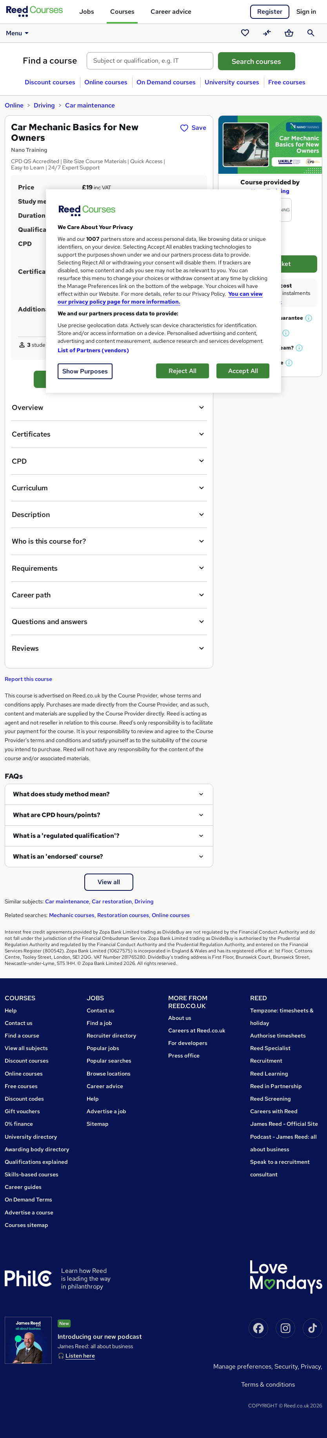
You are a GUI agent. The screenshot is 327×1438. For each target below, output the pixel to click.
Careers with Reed (274, 1111)
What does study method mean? (61, 794)
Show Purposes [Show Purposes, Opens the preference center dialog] (85, 371)
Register (269, 11)
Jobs (86, 11)
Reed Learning (269, 1073)
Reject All (182, 370)
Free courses (286, 82)
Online (14, 105)
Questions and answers (109, 621)
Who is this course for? (109, 541)
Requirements (109, 568)
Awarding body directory (37, 1149)
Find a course (50, 60)
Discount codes (24, 1098)
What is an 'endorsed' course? (58, 856)
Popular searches (109, 1060)
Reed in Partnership (276, 1086)
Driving (44, 105)
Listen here (80, 1355)
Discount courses (50, 82)
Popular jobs (103, 1048)
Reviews (109, 648)
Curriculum (109, 488)
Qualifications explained (36, 1161)
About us (179, 1017)
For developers (187, 1043)
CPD (109, 461)
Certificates (109, 434)
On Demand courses (166, 82)
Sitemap (98, 1123)
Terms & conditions (268, 1384)
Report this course (28, 679)
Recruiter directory (111, 1035)
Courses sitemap (26, 1225)
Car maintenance (90, 105)
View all (109, 882)
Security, (287, 1366)
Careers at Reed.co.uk (196, 1030)
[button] (309, 318)
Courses (122, 11)
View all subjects (26, 1048)
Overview (109, 407)
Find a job (99, 1023)
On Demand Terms (28, 1199)
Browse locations (109, 1073)
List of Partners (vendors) (93, 349)
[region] (163, 291)
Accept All (243, 370)
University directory (31, 1136)
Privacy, (311, 1366)
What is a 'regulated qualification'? (66, 836)
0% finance (19, 1123)
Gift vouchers (22, 1111)
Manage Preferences (242, 1366)
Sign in (306, 11)
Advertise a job (106, 1111)
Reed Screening (270, 1098)
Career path (109, 595)
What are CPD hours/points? (56, 815)
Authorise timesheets (278, 1035)
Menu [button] (18, 33)
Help (11, 1010)
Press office (184, 1055)
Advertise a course (29, 1212)
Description (109, 514)
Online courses (105, 82)
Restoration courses (123, 915)
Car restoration (112, 901)
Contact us (19, 1023)
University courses (232, 82)
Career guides (23, 1186)
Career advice (171, 11)
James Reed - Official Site (284, 1123)
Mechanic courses (71, 915)
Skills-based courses (31, 1174)
